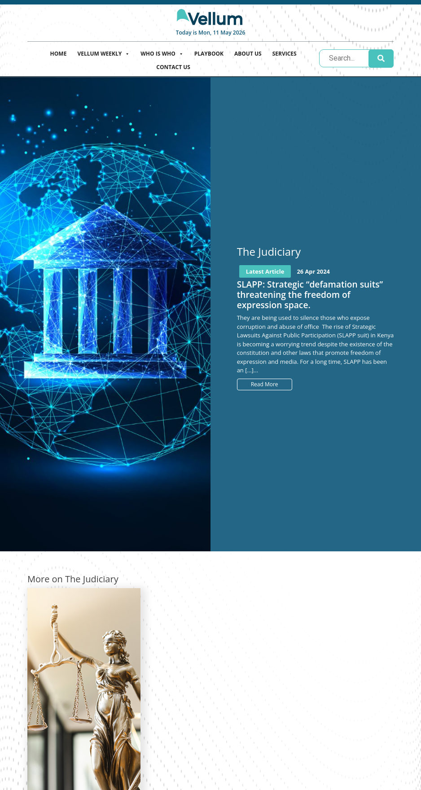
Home (58, 53)
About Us (248, 53)
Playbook (209, 53)
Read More (264, 384)
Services (284, 53)
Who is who (161, 52)
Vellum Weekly (103, 52)
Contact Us (173, 67)
